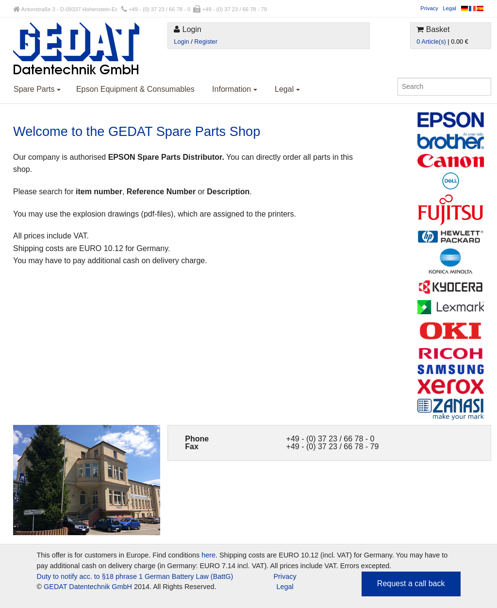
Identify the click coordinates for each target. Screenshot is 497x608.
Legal (449, 8)
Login (181, 41)
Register (205, 41)
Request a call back (411, 583)
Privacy (429, 8)
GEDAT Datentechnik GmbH (88, 587)
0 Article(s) (431, 41)
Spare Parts (37, 89)
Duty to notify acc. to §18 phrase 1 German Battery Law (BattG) (135, 576)
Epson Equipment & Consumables (135, 89)
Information (234, 89)
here (208, 555)
